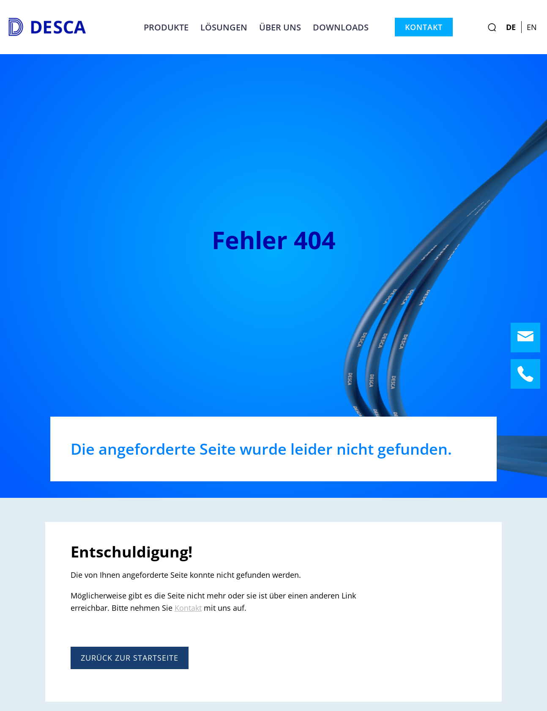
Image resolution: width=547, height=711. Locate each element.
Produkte (166, 27)
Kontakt (424, 27)
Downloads (341, 27)
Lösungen (223, 27)
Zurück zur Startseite (129, 658)
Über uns (280, 27)
